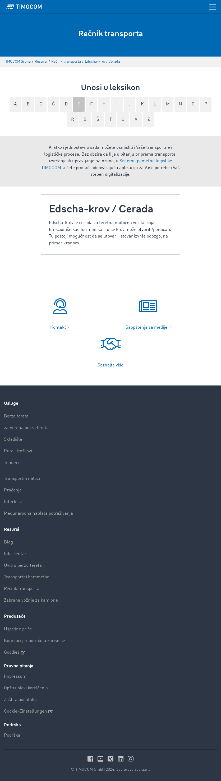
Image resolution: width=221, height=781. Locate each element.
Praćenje (13, 490)
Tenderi (11, 463)
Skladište (13, 439)
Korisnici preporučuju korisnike (34, 641)
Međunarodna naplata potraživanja (38, 513)
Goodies (14, 652)
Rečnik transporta (21, 589)
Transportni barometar (26, 577)
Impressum (15, 676)
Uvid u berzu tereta (23, 565)
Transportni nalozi (22, 478)
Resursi (11, 529)
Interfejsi (13, 502)
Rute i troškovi (18, 451)
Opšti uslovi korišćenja (26, 688)
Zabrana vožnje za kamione (31, 600)
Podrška (12, 735)
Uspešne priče (18, 629)
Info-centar (15, 554)
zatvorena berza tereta (26, 428)
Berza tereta (16, 416)
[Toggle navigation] (212, 6)
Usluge (11, 403)
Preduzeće (15, 616)
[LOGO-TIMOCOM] (24, 6)
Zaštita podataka (20, 700)
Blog (8, 542)
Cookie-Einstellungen (28, 711)
